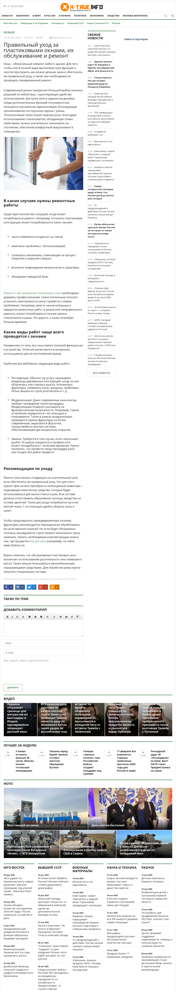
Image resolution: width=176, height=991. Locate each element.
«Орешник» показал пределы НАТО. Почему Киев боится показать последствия (102, 264)
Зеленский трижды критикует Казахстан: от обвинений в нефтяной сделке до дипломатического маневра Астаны (52, 906)
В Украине (65, 15)
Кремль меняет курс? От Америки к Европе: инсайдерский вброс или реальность (101, 66)
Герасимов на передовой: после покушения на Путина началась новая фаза (99, 248)
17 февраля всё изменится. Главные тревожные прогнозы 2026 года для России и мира (126, 761)
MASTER (28, 37)
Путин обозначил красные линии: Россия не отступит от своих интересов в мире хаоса (101, 230)
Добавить (13, 687)
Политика (80, 15)
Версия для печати (61, 37)
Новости (7, 15)
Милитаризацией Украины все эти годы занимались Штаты (17, 952)
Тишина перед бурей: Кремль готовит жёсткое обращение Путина (58, 759)
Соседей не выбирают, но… (97, 133)
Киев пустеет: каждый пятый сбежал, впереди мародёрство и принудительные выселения (100, 99)
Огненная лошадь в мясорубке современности (101, 278)
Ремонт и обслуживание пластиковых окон (32, 293)
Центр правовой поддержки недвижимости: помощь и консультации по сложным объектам (156, 939)
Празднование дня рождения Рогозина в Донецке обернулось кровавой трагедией (16, 933)
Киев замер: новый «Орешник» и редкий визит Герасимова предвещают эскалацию (101, 156)
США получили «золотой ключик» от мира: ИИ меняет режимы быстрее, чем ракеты (102, 50)
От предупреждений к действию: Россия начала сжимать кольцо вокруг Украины (101, 211)
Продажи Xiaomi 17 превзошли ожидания (120, 955)
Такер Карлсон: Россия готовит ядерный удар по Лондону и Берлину (100, 82)
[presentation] (30, 674)
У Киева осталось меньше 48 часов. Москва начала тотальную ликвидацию (101, 359)
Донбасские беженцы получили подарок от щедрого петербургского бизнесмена (18, 971)
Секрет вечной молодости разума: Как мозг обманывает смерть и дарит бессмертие (122, 883)
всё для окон (37, 541)
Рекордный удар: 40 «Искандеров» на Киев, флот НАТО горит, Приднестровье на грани (160, 761)
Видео (9, 699)
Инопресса (58, 23)
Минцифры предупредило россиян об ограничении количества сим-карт (121, 937)
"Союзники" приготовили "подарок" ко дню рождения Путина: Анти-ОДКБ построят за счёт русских (53, 952)
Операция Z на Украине (34, 23)
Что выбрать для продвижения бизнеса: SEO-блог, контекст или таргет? (155, 917)
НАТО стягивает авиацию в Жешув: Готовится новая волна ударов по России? (100, 324)
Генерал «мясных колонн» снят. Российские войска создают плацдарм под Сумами (92, 762)
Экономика (97, 15)
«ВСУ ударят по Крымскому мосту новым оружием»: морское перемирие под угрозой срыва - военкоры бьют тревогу (18, 886)
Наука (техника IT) (97, 23)
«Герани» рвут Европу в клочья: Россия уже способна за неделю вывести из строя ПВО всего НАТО (101, 294)
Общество (113, 15)
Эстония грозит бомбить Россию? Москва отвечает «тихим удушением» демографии (53, 883)
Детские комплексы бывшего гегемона (153, 880)
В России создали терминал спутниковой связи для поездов (120, 902)
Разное (116, 23)
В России (49, 15)
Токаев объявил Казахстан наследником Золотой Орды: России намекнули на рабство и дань (18, 911)
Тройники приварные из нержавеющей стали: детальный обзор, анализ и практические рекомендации (156, 963)
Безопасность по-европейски (100, 143)
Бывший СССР (76, 23)
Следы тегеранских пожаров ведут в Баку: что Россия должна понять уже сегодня (101, 192)
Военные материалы (135, 15)
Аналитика (22, 15)
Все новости (101, 373)
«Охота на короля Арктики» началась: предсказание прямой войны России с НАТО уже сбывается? (102, 342)
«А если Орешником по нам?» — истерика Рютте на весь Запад (102, 310)
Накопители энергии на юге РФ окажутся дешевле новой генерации (122, 919)
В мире (37, 15)
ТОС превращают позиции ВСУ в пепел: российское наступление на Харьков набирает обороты (101, 118)
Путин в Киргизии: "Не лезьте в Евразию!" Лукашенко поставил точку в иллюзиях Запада (53, 930)
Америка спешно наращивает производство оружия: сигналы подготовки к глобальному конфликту (101, 173)
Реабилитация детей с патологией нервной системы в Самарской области (154, 897)
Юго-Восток (10, 23)
